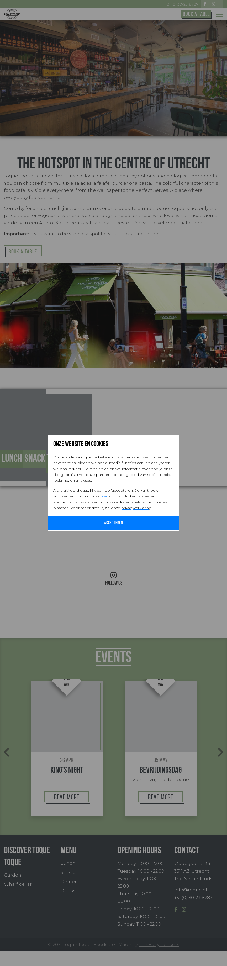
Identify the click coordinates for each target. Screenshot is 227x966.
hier (104, 495)
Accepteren (113, 523)
